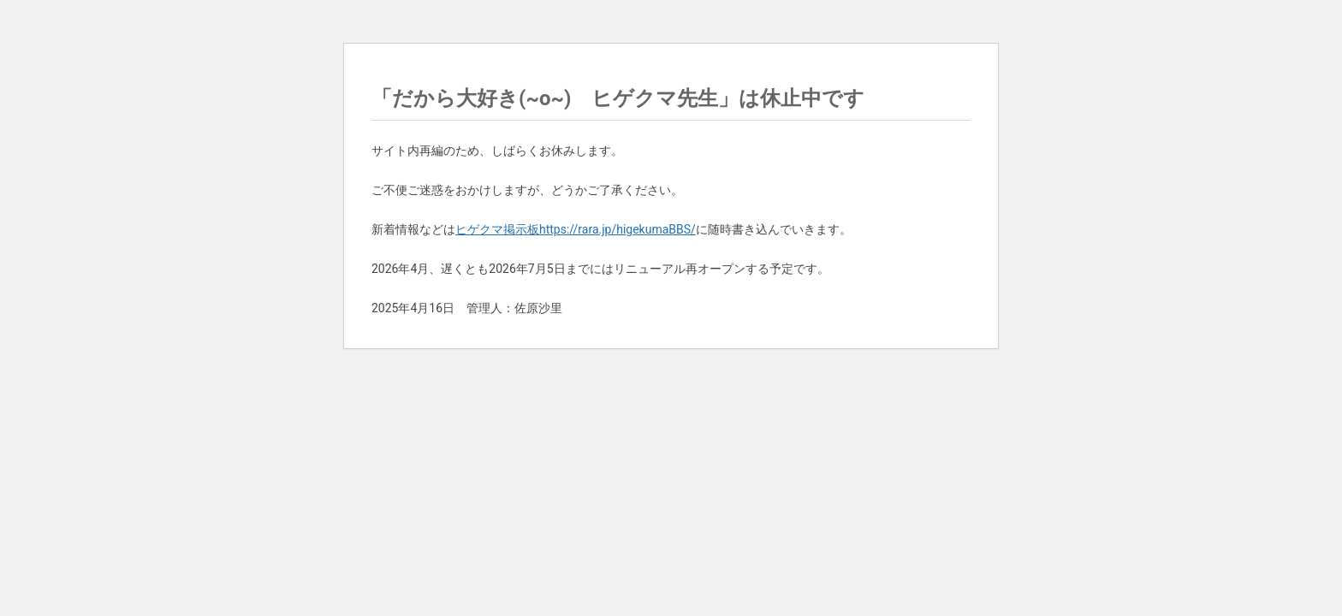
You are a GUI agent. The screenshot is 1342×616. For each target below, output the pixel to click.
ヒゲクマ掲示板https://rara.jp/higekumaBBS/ (575, 229)
